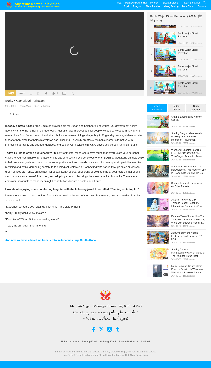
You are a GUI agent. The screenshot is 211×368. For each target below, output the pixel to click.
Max (119, 2)
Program (137, 6)
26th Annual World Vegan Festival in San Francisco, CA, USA (187, 236)
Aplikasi (145, 341)
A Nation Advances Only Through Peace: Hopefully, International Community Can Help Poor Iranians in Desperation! (186, 203)
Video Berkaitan (157, 108)
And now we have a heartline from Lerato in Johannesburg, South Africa (50, 240)
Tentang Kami (89, 341)
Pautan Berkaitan (191, 2)
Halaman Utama (70, 341)
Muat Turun (188, 6)
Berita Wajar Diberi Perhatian (34, 106)
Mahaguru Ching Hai (136, 2)
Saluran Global (170, 2)
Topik (126, 6)
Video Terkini (176, 108)
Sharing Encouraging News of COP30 (186, 118)
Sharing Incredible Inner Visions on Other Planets (187, 185)
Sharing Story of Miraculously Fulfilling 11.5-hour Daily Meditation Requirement (186, 136)
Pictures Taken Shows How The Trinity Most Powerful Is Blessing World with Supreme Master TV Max (188, 220)
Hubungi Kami (108, 341)
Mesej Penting (171, 6)
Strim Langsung (196, 108)
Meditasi (154, 2)
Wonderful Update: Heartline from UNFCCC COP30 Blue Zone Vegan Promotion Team (186, 153)
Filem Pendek (153, 6)
